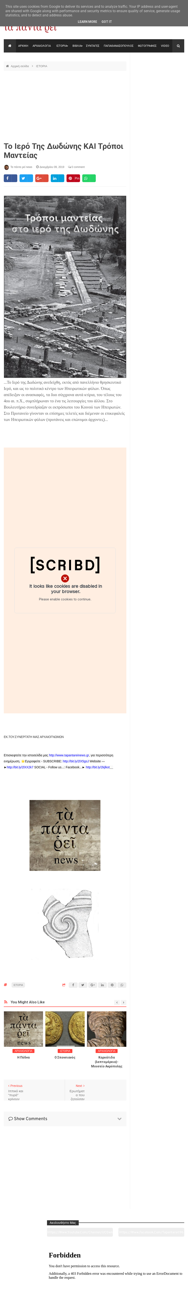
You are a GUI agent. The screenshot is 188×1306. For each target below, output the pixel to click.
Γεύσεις (130, 1278)
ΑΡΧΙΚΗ (23, 45)
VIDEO (165, 45)
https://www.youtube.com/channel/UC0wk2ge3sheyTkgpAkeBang (146, 73)
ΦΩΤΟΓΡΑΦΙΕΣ (147, 45)
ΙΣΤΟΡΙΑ (61, 45)
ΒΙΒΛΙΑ (77, 45)
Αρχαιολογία (21, 1278)
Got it (107, 21)
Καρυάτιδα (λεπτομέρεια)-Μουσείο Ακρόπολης (106, 1062)
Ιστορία (57, 1278)
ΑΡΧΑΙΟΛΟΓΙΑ (42, 45)
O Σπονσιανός (65, 1057)
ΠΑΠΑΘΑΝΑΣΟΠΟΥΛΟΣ (118, 45)
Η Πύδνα (23, 1057)
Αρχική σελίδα (20, 66)
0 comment (76, 167)
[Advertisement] (65, 106)
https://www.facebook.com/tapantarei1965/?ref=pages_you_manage (172, 73)
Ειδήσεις (167, 1278)
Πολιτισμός (93, 1278)
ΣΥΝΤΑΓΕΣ (92, 45)
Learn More (87, 21)
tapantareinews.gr (171, 1299)
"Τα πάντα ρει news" (48, 1299)
